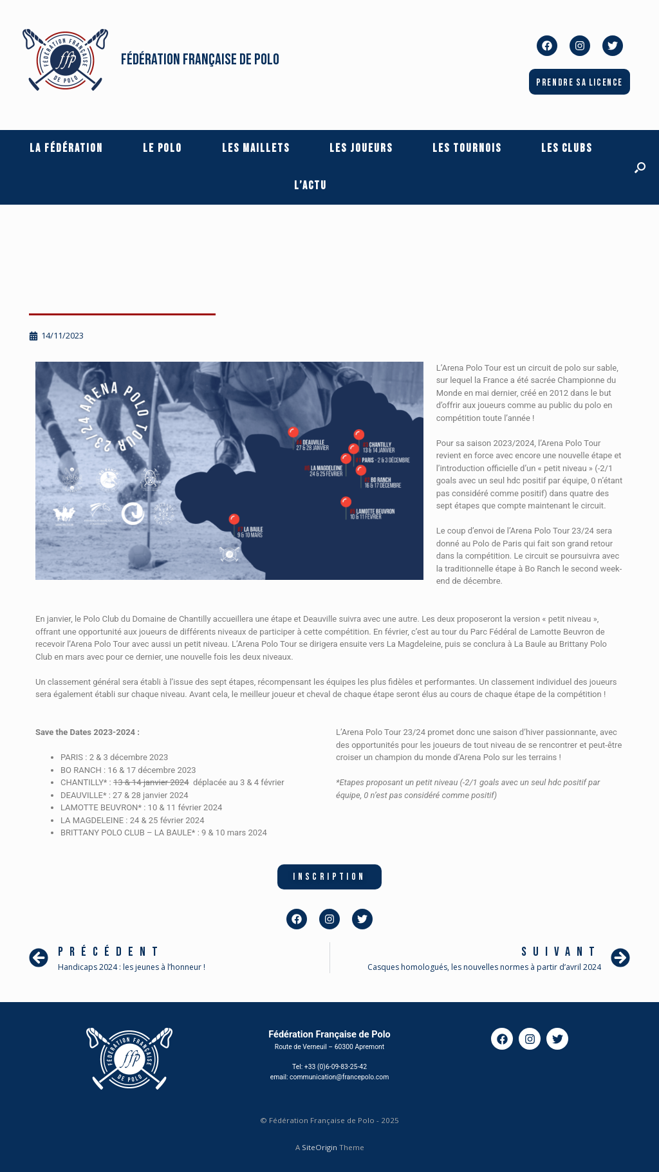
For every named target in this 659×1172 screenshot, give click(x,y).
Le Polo (162, 148)
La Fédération (66, 148)
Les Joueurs (361, 148)
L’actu (310, 185)
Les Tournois (466, 148)
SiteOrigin (319, 1147)
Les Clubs (566, 148)
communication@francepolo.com (339, 1077)
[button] (640, 167)
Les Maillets (256, 148)
